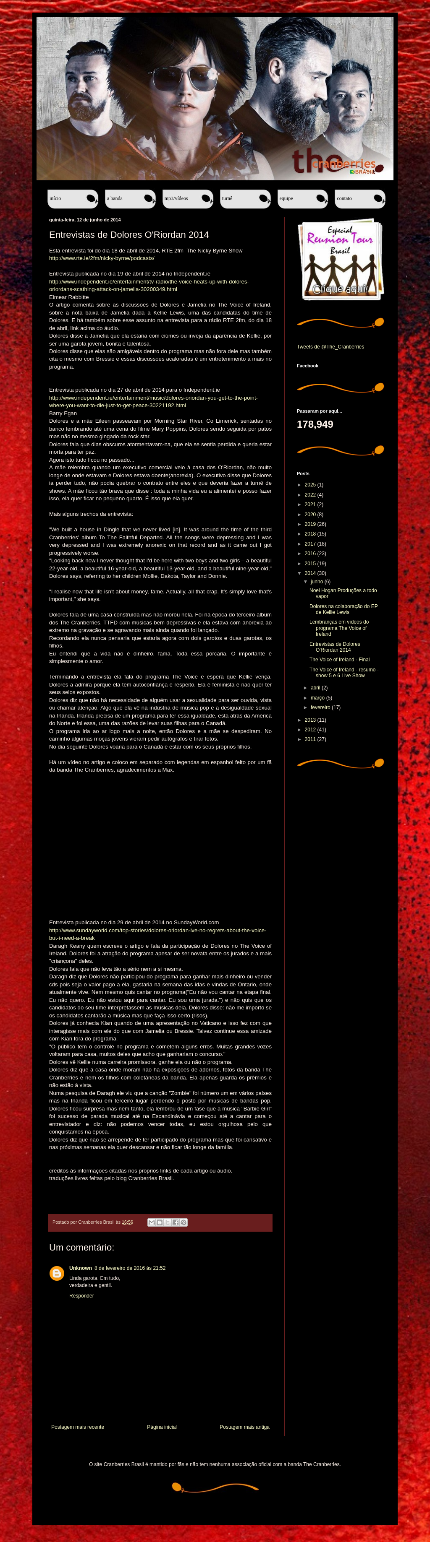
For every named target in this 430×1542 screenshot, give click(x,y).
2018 (311, 534)
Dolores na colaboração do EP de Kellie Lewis (343, 609)
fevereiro (321, 707)
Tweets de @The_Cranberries (330, 347)
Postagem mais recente (77, 1427)
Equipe (286, 198)
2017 (311, 544)
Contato (344, 198)
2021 (311, 504)
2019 (311, 524)
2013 (311, 720)
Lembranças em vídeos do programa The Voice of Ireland (339, 628)
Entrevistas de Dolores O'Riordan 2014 (334, 647)
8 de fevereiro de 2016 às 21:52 (129, 1268)
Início (55, 198)
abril (316, 688)
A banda (115, 198)
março (318, 698)
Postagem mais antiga (245, 1427)
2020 (311, 514)
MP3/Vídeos (176, 198)
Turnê (227, 198)
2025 (311, 485)
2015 (311, 564)
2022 (311, 495)
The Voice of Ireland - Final (339, 660)
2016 (311, 553)
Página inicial (162, 1427)
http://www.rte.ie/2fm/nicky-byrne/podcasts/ (102, 258)
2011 (311, 739)
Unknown (80, 1268)
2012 (311, 730)
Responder (81, 1296)
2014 (311, 573)
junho (318, 582)
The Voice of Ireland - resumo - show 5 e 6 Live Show (344, 673)
